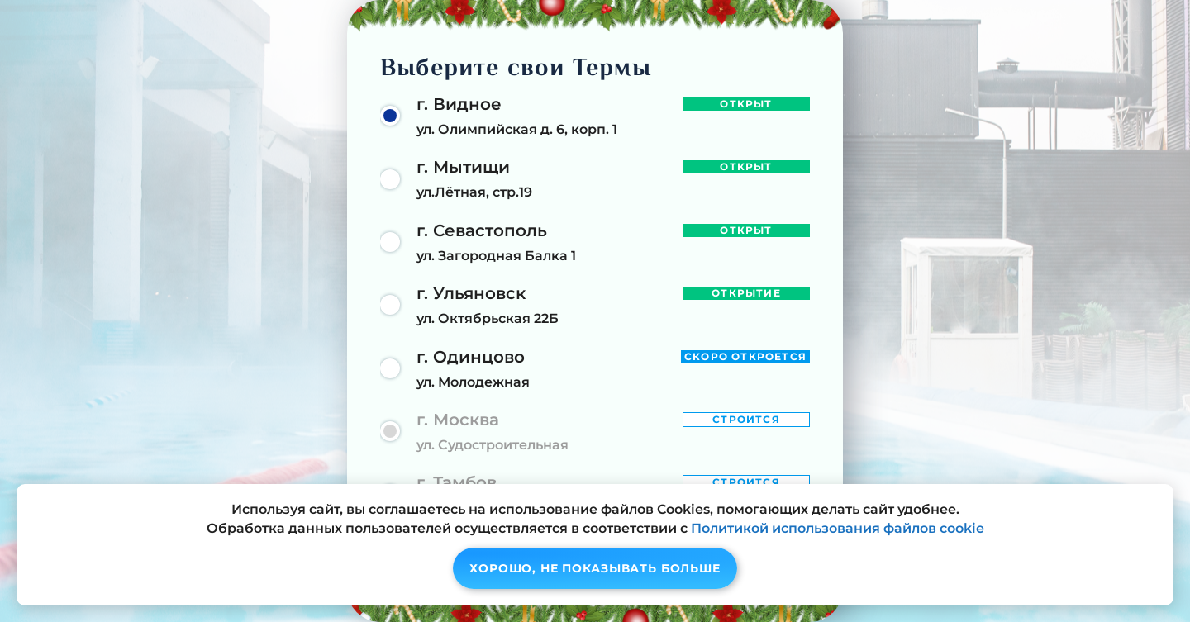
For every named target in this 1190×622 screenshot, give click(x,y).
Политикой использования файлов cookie (837, 528)
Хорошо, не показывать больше (595, 568)
